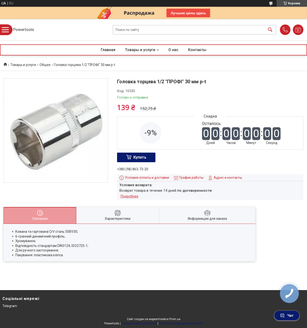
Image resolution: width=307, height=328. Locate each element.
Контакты (197, 50)
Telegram (9, 306)
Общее (45, 65)
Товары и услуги (140, 50)
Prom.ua (174, 319)
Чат (287, 315)
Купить (139, 157)
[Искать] (270, 29)
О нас (173, 50)
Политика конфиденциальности (181, 323)
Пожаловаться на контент (139, 323)
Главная (108, 50)
